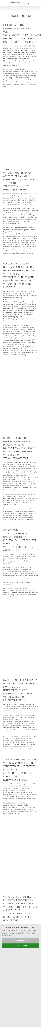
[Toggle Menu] (36, 3)
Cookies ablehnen (20, 940)
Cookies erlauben (20, 945)
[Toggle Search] (29, 3)
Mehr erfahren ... (8, 936)
